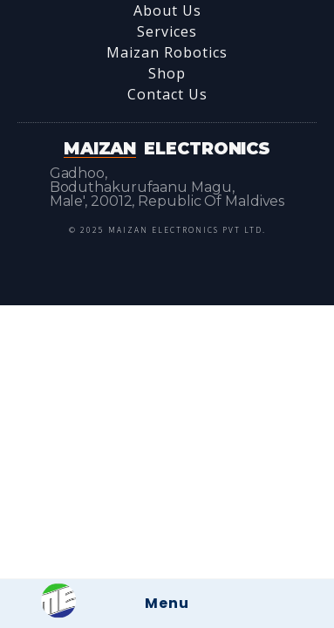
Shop (167, 73)
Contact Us (167, 94)
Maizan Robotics (167, 52)
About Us (167, 10)
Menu (167, 603)
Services (167, 31)
